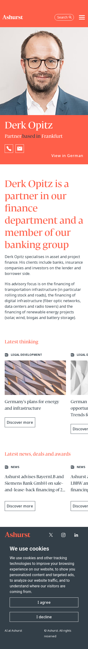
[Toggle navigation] (82, 17)
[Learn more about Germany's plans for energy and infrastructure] (35, 390)
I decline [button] (44, 616)
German (75, 155)
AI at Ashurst (13, 631)
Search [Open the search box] (64, 17)
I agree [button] (44, 602)
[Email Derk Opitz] (19, 148)
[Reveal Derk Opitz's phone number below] (9, 148)
